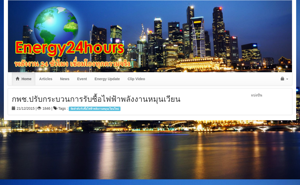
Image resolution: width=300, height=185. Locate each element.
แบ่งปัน (256, 95)
